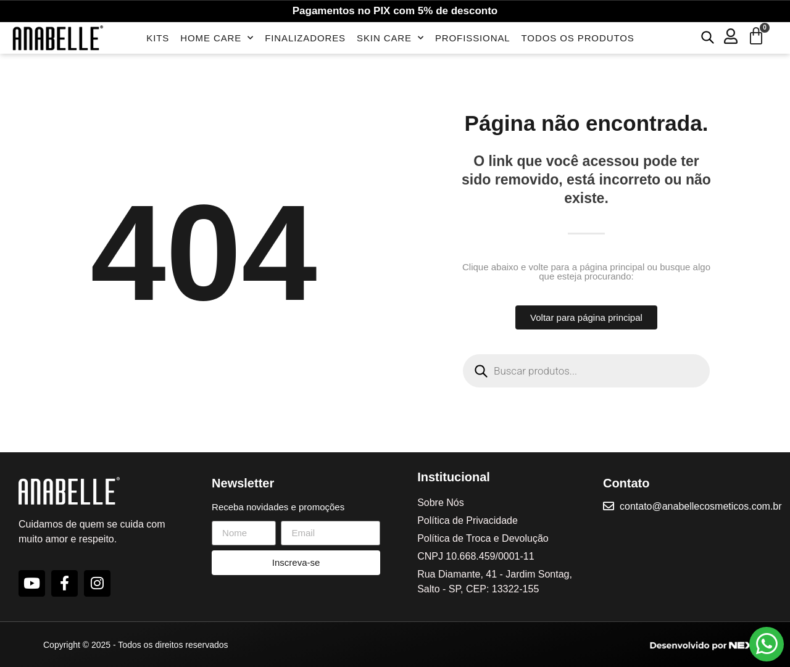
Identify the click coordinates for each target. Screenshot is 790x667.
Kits (157, 38)
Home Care (217, 38)
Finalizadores (305, 38)
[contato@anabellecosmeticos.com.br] (609, 506)
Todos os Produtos (578, 38)
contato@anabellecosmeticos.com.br (702, 506)
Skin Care (390, 38)
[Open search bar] (707, 36)
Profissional (472, 38)
